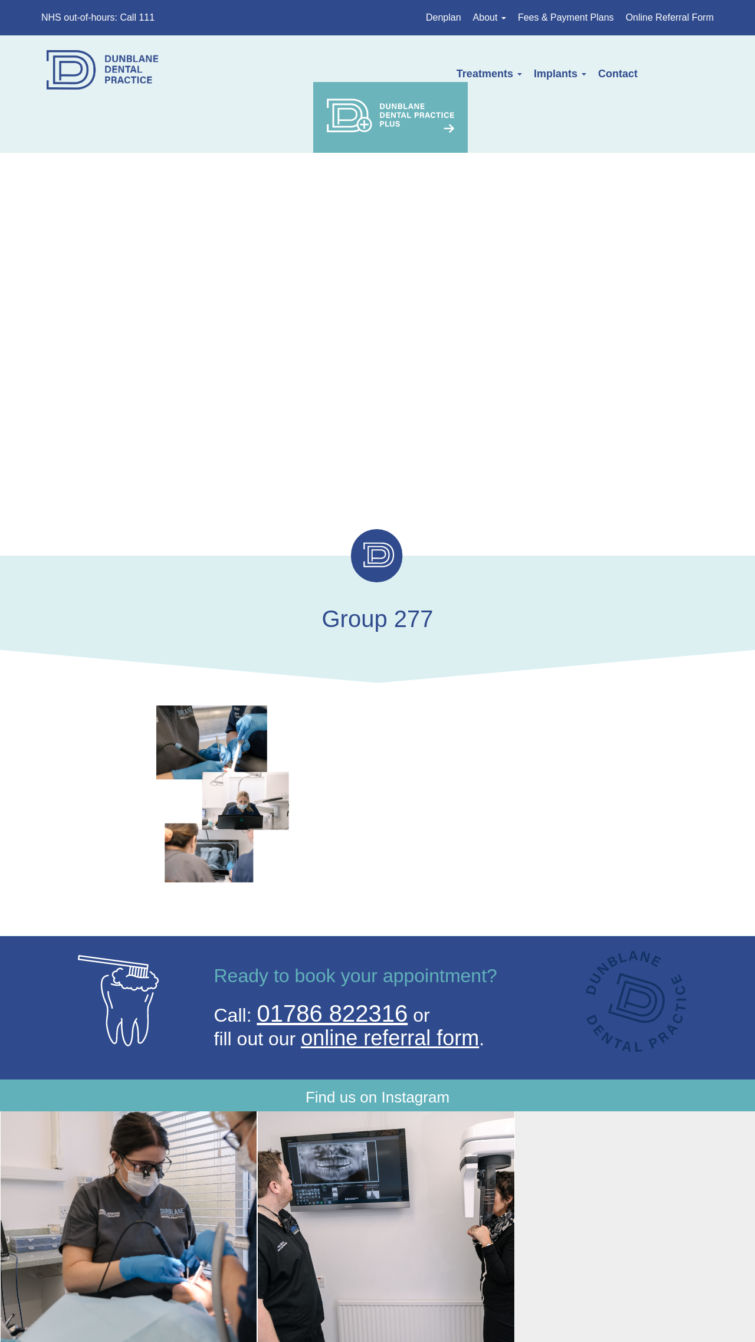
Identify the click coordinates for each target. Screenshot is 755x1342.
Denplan (443, 17)
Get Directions (193, 1280)
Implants (460, 74)
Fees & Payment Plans (566, 17)
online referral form (390, 1007)
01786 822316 (332, 983)
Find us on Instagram (377, 1078)
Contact (519, 74)
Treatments (389, 74)
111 (592, 1280)
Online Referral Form (670, 17)
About (489, 17)
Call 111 (137, 17)
